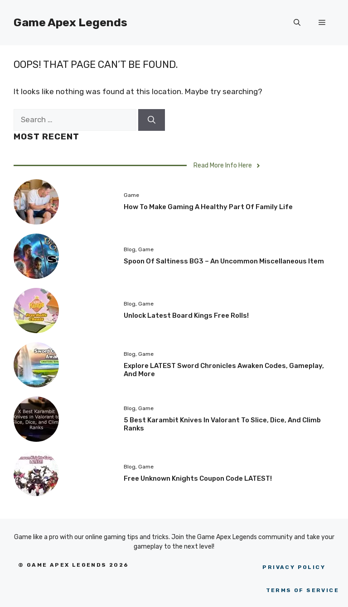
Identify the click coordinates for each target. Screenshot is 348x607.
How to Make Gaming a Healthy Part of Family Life (208, 207)
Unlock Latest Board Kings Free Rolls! (186, 315)
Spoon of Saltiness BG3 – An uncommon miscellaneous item (224, 261)
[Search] (151, 120)
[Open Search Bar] (297, 22)
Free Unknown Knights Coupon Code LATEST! (198, 478)
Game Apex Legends (70, 22)
